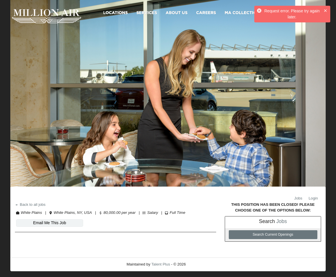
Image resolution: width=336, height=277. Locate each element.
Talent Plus (160, 264)
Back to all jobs (30, 204)
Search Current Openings (273, 235)
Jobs (298, 198)
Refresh (203, 264)
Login (313, 198)
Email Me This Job (49, 222)
